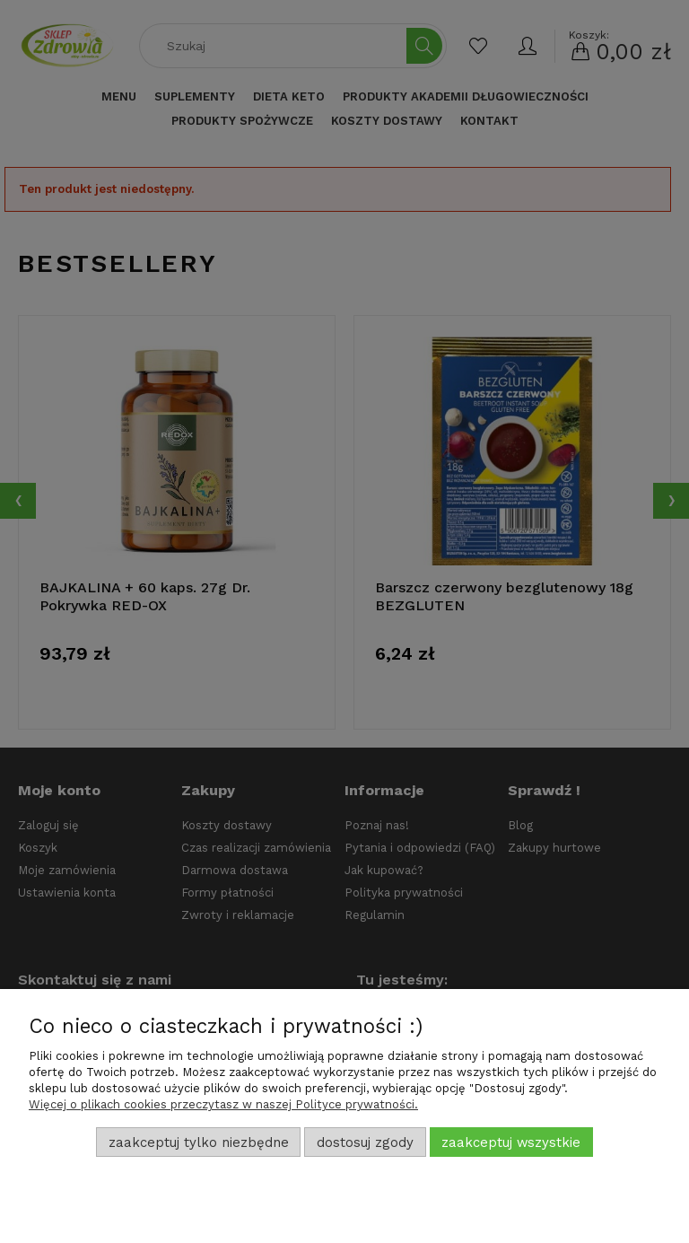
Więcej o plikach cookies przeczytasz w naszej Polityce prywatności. (223, 1104)
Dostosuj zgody (365, 1142)
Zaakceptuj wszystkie (510, 1142)
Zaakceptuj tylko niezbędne (199, 1142)
